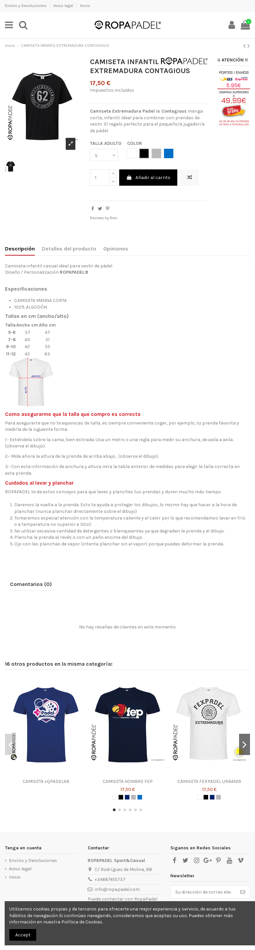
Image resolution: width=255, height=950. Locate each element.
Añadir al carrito (148, 177)
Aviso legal (63, 5)
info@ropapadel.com (117, 889)
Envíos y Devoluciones (26, 5)
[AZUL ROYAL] (139, 797)
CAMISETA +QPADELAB (46, 781)
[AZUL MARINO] (127, 797)
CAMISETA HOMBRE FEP (128, 781)
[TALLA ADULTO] (104, 155)
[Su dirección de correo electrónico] (203, 892)
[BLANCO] (114, 797)
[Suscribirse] (243, 892)
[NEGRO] (121, 797)
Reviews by (103, 218)
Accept (23, 935)
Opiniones (115, 248)
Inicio (85, 5)
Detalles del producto (69, 248)
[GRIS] (133, 797)
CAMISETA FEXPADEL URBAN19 (209, 781)
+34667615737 (110, 879)
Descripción (20, 248)
